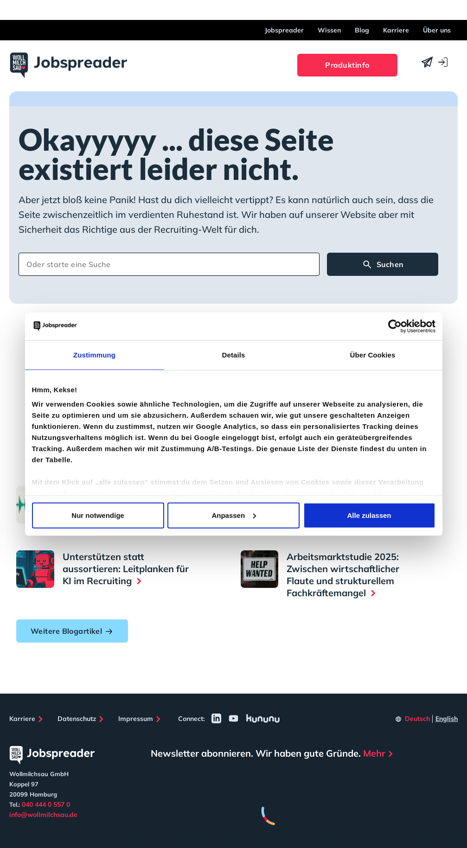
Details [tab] (233, 354)
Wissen (329, 30)
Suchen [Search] (382, 265)
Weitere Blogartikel (72, 631)
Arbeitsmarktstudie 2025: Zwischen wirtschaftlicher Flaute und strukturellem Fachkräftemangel (343, 575)
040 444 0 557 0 (46, 804)
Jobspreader (284, 30)
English (446, 718)
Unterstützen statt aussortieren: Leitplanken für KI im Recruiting (126, 569)
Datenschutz (77, 718)
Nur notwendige (97, 515)
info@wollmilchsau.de (43, 814)
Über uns (437, 30)
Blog (362, 30)
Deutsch (417, 718)
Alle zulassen (369, 515)
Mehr (374, 753)
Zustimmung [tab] (94, 354)
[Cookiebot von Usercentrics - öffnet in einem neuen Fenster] (394, 326)
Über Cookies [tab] (373, 354)
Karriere (396, 30)
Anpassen (233, 515)
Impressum (135, 718)
